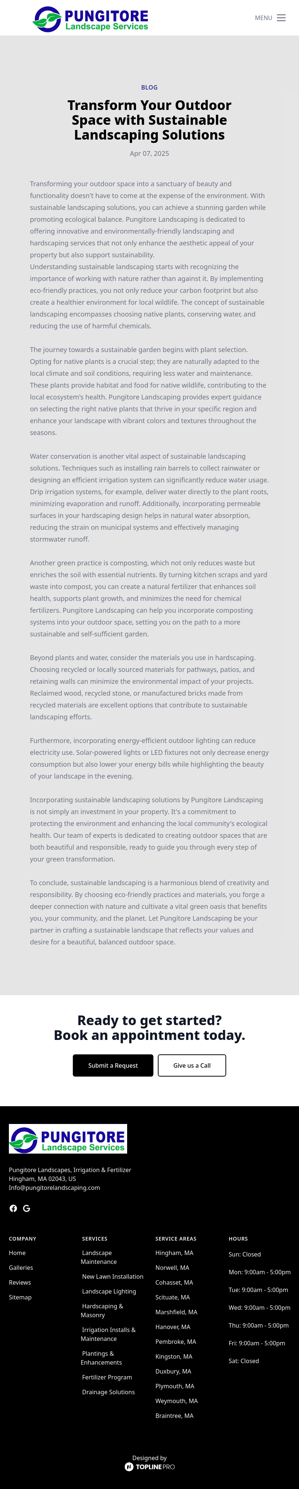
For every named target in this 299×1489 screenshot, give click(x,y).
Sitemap (20, 1297)
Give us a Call (192, 1065)
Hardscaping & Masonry (102, 1310)
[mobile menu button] (281, 18)
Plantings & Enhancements (101, 1357)
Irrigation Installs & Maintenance (108, 1334)
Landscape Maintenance (99, 1257)
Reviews (20, 1282)
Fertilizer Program (107, 1377)
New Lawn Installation (112, 1276)
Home (17, 1253)
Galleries (21, 1268)
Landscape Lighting (109, 1291)
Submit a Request (113, 1065)
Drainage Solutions (108, 1392)
